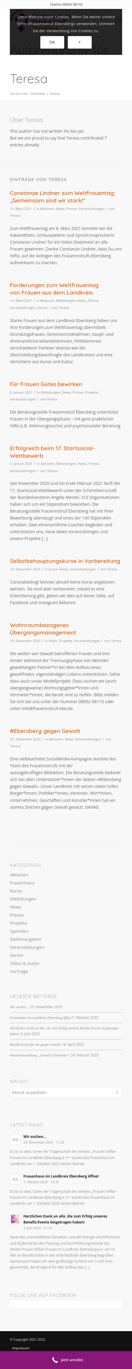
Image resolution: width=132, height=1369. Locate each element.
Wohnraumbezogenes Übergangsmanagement (43, 628)
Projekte (91, 392)
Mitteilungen (66, 300)
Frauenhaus (22, 883)
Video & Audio (24, 963)
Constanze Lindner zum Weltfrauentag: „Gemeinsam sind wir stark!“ (62, 196)
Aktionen (47, 208)
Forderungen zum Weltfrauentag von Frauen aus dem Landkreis (54, 288)
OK (52, 42)
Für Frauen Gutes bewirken (46, 384)
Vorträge (19, 971)
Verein (43, 307)
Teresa (15, 215)
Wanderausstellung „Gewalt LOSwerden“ (40, 1055)
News (60, 208)
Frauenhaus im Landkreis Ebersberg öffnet (40, 1018)
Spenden (19, 931)
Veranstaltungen (92, 208)
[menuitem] (28, 1348)
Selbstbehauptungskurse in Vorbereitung (65, 560)
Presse (72, 208)
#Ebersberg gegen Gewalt (45, 730)
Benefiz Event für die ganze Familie (35, 1044)
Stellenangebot (25, 939)
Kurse (53, 569)
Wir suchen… (19, 1007)
